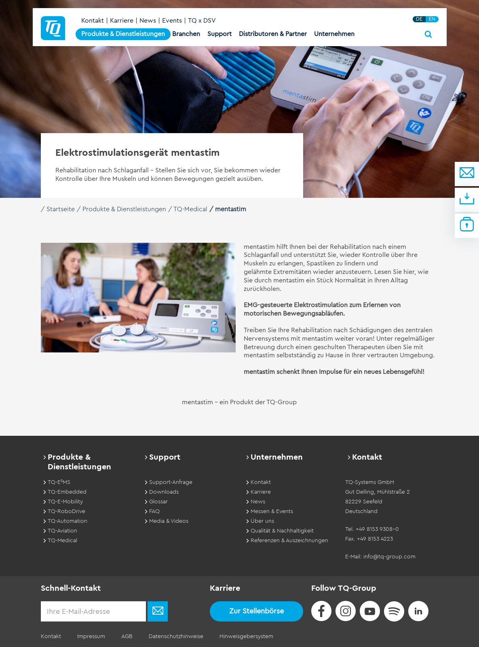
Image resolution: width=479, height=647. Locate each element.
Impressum (91, 636)
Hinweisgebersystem (246, 636)
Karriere (121, 20)
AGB (127, 636)
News (147, 20)
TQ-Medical (190, 209)
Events (172, 20)
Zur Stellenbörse (256, 611)
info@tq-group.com (389, 557)
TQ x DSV (202, 20)
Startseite (60, 209)
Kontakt (92, 20)
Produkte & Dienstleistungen (124, 209)
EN (432, 19)
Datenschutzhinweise (176, 636)
